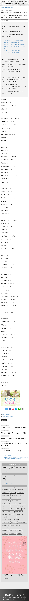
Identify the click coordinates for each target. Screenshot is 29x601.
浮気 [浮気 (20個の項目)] (12, 525)
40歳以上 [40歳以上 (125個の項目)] (13, 492)
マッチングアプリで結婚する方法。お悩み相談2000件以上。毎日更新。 (14, 597)
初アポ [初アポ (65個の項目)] (24, 508)
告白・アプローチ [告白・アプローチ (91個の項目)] (19, 514)
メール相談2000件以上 (6, 414)
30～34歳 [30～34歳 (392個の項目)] (20, 489)
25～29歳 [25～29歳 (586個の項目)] (13, 489)
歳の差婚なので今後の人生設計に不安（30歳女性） (14, 438)
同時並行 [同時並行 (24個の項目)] (4, 514)
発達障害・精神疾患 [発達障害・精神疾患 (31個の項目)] (7, 527)
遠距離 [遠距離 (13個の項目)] (19, 533)
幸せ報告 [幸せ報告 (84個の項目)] (13, 522)
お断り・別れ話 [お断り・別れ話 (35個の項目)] (6, 495)
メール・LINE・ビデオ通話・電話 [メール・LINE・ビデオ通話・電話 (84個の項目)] (18, 506)
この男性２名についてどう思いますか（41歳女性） (14, 427)
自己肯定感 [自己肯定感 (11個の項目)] (12, 533)
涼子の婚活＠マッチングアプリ (14, 3)
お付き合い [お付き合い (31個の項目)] (20, 492)
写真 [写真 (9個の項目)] (18, 508)
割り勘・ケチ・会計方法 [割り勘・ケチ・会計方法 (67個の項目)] (7, 511)
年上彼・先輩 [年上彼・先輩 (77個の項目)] (16, 519)
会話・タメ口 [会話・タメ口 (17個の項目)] (5, 508)
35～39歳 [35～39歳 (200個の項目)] (5, 492)
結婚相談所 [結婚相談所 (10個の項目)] (5, 530)
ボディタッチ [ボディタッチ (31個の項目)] (5, 506)
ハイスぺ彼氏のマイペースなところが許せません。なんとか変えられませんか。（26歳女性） (15, 46)
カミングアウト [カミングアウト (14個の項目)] (6, 497)
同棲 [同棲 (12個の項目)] (11, 514)
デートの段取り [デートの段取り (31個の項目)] (6, 500)
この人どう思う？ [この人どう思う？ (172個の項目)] (16, 495)
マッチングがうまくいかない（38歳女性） (12, 451)
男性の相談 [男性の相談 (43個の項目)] (19, 525)
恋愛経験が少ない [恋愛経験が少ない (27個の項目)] (22, 522)
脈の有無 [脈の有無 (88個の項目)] (4, 533)
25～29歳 (4, 416)
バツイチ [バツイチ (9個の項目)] (4, 503)
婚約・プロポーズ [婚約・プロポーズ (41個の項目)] (6, 519)
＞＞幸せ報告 (5, 471)
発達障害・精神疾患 (9, 416)
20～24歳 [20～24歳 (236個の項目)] (5, 489)
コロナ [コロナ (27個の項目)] (14, 497)
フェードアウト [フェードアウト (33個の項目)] (12, 503)
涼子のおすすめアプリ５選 (7, 7)
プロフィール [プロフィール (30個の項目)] (21, 503)
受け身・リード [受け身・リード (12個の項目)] (19, 511)
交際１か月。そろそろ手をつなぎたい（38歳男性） (14, 433)
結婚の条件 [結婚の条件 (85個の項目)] (16, 527)
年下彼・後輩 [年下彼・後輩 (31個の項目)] (5, 522)
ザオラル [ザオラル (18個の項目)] (20, 497)
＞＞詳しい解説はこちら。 (8, 483)
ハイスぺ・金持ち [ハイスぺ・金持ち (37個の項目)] (16, 500)
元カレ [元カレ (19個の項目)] (13, 508)
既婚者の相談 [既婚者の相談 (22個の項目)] (5, 525)
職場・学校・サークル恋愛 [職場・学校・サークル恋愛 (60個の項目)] (16, 530)
